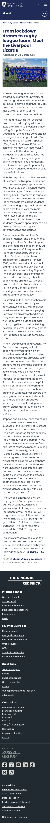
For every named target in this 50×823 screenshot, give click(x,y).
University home (10, 23)
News (31, 23)
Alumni (7, 13)
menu (44, 14)
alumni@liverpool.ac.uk (27, 559)
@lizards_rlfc (35, 552)
